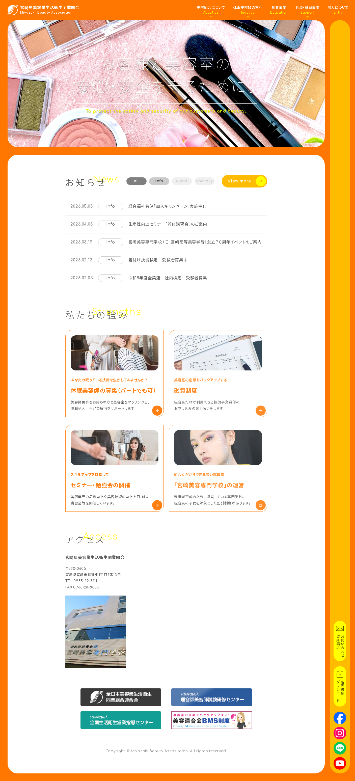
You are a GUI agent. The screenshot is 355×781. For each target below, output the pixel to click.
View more (239, 181)
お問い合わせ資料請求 (340, 646)
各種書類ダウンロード (340, 691)
